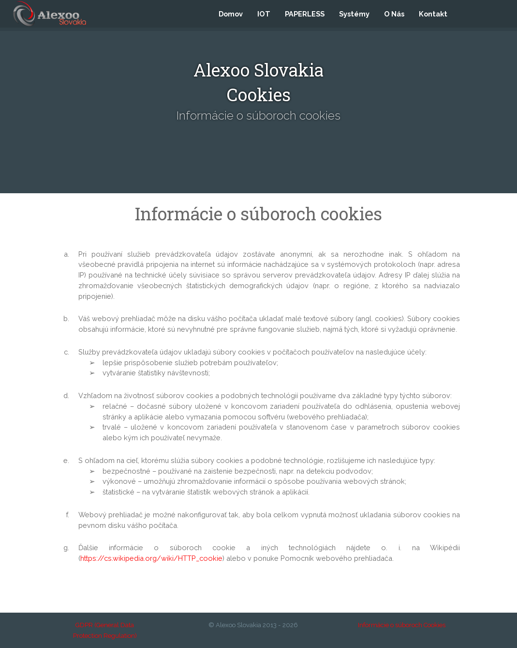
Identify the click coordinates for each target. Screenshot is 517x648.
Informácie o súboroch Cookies (401, 625)
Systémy (354, 15)
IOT (263, 15)
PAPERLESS (305, 15)
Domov (231, 15)
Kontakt (433, 15)
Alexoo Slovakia (238, 625)
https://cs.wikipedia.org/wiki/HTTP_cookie (151, 558)
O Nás (394, 15)
